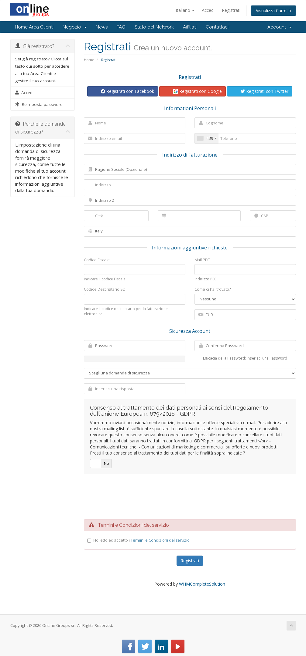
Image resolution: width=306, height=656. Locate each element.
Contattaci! (217, 27)
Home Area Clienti (34, 27)
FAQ (121, 27)
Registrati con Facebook (127, 91)
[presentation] (190, 497)
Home (89, 59)
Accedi (208, 10)
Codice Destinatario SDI (105, 289)
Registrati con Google (197, 91)
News (102, 27)
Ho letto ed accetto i (141, 540)
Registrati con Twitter (264, 91)
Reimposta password (39, 104)
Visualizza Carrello (273, 10)
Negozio (75, 27)
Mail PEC (202, 259)
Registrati (231, 10)
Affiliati (190, 27)
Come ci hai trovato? (212, 289)
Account (279, 27)
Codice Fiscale (97, 259)
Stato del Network (154, 27)
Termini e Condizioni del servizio (160, 540)
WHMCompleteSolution (202, 584)
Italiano (185, 10)
